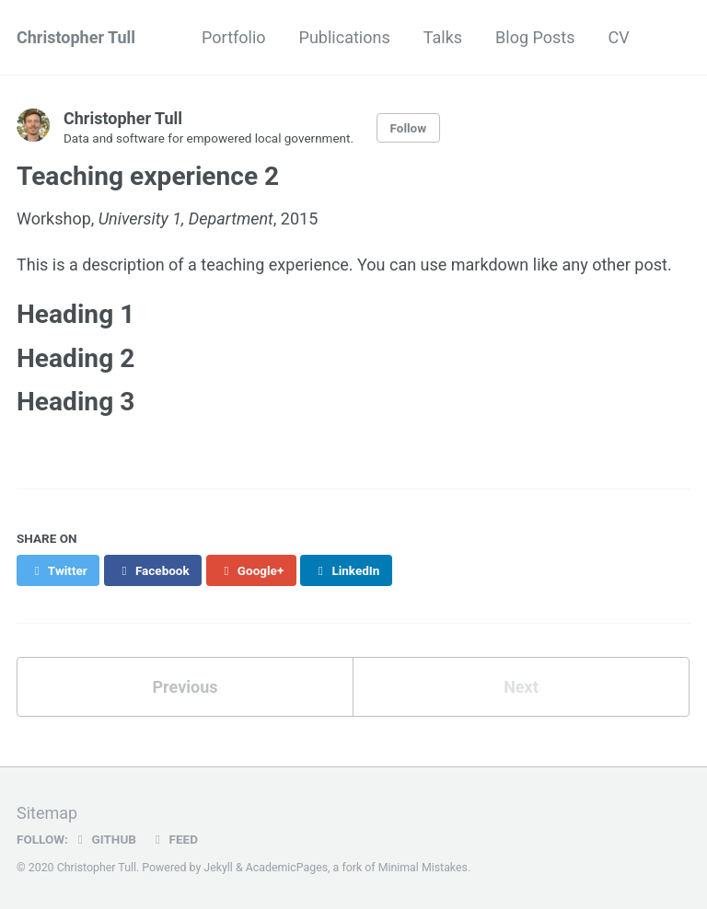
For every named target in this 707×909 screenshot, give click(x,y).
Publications (344, 37)
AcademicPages (287, 867)
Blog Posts (534, 37)
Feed (174, 839)
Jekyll (218, 867)
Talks (442, 37)
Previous (185, 686)
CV (618, 37)
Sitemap (47, 813)
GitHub (104, 839)
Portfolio (233, 37)
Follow (408, 128)
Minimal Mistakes (423, 867)
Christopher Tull (76, 37)
